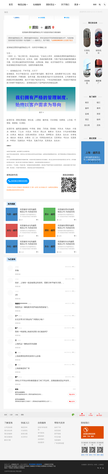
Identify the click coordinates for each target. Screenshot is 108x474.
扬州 (86, 108)
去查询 (71, 394)
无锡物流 (32, 466)
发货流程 (57, 430)
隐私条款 (13, 471)
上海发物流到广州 (23, 368)
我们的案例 (8, 436)
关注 (66, 17)
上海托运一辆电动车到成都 (27, 344)
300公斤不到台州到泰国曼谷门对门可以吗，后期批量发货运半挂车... (43, 380)
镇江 (98, 102)
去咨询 (71, 401)
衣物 (17, 270)
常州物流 (38, 466)
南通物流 (44, 466)
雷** (17, 377)
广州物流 (10, 467)
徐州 (98, 119)
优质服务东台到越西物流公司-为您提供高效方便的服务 (66, 243)
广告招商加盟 (59, 443)
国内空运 (90, 464)
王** (17, 315)
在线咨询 (82, 414)
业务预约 (41, 439)
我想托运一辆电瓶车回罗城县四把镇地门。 (33, 307)
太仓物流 (20, 466)
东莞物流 (22, 467)
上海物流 (46, 464)
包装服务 (57, 440)
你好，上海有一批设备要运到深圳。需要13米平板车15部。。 (40, 282)
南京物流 (26, 466)
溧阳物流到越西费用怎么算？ (42, 401)
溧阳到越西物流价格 (35, 394)
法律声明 (7, 471)
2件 (17, 295)
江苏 (12, 414)
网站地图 (19, 471)
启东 (98, 125)
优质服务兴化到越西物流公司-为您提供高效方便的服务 (29, 243)
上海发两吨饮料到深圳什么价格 (28, 356)
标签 (95, 464)
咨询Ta (16, 17)
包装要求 (41, 442)
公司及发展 (8, 427)
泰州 (98, 108)
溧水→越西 (49, 214)
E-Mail (91, 414)
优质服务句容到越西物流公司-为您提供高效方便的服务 (29, 211)
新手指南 (57, 433)
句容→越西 (12, 214)
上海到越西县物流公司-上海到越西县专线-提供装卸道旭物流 (92, 159)
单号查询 (41, 432)
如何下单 (57, 427)
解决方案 (7, 440)
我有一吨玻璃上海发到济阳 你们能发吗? (32, 331)
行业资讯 (24, 430)
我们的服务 (8, 433)
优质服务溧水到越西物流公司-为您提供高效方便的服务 (66, 211)
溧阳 (22, 414)
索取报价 (41, 436)
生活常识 (24, 436)
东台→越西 (49, 246)
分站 (17, 414)
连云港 (86, 125)
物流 (6, 12)
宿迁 (86, 119)
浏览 (41, 17)
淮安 (98, 114)
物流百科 (24, 427)
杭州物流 (49, 466)
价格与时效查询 (42, 428)
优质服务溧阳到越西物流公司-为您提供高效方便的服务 (66, 227)
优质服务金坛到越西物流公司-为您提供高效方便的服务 (29, 227)
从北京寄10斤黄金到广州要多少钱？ (30, 319)
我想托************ (22, 303)
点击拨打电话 (62, 40)
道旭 (17, 389)
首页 (6, 414)
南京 (86, 102)
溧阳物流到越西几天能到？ (24, 401)
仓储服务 (84, 464)
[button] (86, 161)
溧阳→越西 (49, 230)
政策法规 (24, 433)
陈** (17, 328)
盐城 (86, 114)
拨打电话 (99, 414)
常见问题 (57, 436)
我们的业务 (8, 430)
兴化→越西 (12, 246)
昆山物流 (8, 466)
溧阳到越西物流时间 (22, 394)
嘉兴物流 (14, 466)
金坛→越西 (12, 230)
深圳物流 (16, 467)
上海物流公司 (15, 464)
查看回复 (18, 274)
